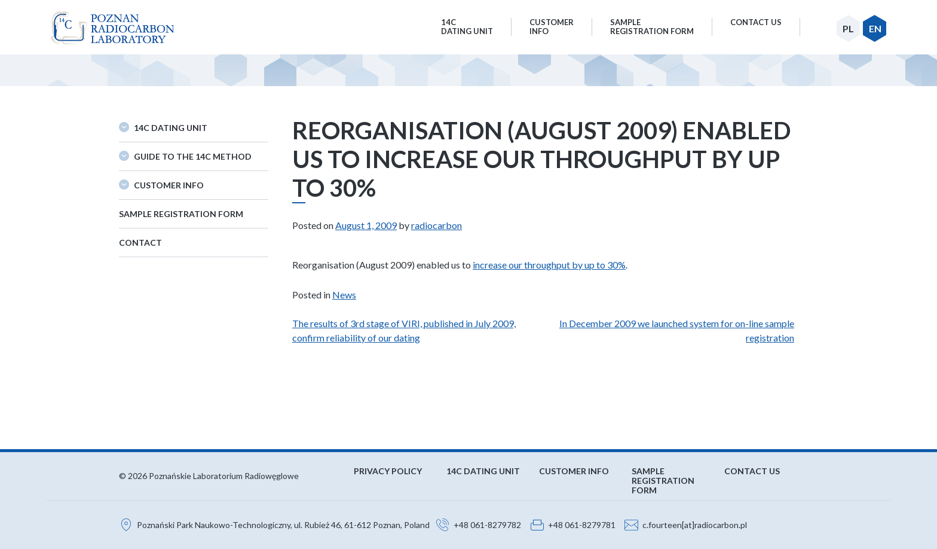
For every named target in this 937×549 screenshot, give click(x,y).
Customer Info (169, 185)
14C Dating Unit (170, 128)
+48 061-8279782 (487, 525)
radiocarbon (436, 225)
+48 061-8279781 (582, 525)
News (344, 294)
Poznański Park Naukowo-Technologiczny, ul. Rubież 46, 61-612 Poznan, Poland (283, 525)
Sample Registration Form (181, 214)
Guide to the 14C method (193, 156)
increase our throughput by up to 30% (549, 264)
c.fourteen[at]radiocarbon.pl (694, 525)
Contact (140, 242)
